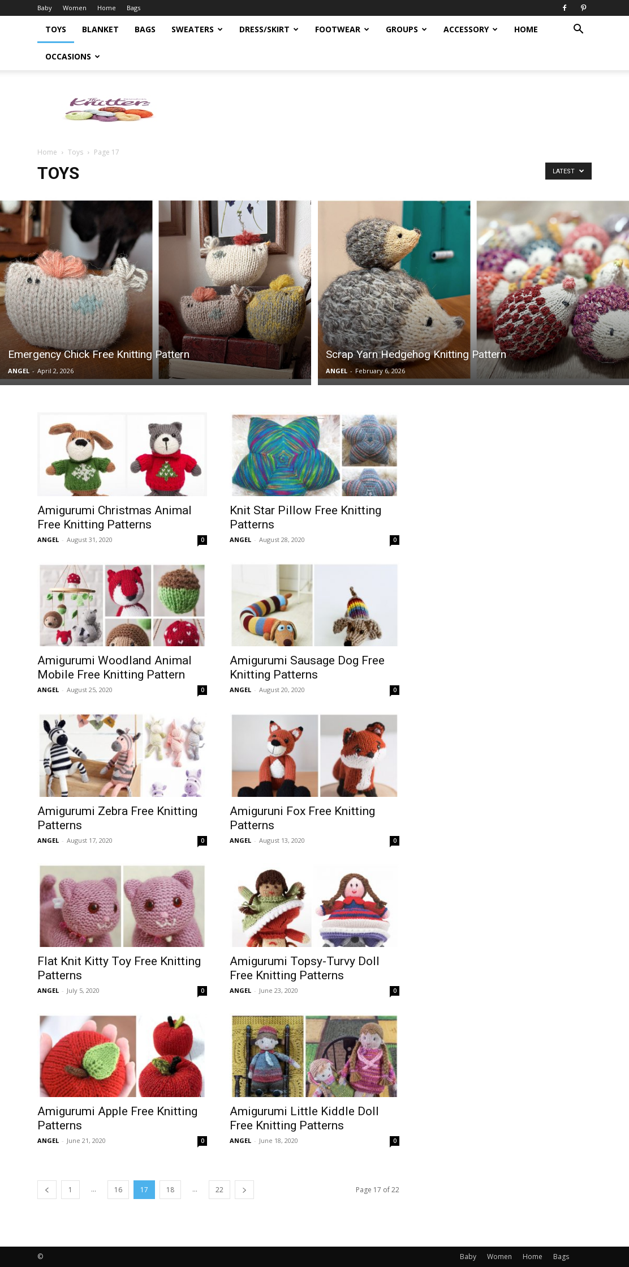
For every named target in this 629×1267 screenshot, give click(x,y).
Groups (406, 29)
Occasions (72, 56)
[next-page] (244, 1189)
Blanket (100, 29)
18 (170, 1190)
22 (219, 1190)
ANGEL (18, 370)
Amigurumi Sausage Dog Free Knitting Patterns (307, 667)
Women (75, 7)
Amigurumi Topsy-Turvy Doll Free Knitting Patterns (305, 968)
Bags (133, 7)
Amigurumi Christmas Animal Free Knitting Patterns (114, 517)
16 (118, 1190)
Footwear (342, 29)
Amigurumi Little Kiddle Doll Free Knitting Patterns (304, 1118)
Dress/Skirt (269, 29)
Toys (55, 29)
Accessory (470, 29)
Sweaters (197, 29)
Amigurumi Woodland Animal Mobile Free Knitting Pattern (114, 667)
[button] (578, 30)
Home (106, 7)
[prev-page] (47, 1189)
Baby (44, 7)
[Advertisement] (507, 534)
